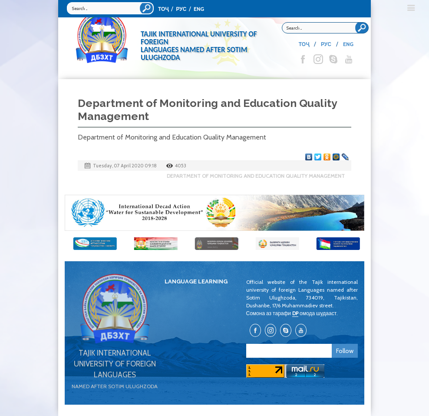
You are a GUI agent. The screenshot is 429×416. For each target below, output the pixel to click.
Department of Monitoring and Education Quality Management (256, 176)
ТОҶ (163, 9)
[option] (214, 213)
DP (295, 313)
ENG (199, 9)
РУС (181, 9)
